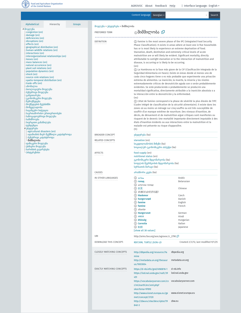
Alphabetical (32, 24)
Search (214, 15)
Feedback (161, 5)
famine (141, 202)
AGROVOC (137, 5)
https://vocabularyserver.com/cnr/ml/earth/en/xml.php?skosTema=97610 (151, 285)
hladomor (143, 195)
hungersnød (144, 199)
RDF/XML (138, 242)
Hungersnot (144, 213)
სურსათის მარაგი (143, 166)
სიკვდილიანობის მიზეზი (147, 143)
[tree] (54, 170)
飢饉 (140, 227)
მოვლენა (100, 26)
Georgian (158, 15)
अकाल (141, 216)
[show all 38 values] (144, 230)
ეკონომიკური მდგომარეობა (149, 159)
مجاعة (141, 177)
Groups (77, 24)
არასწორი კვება (143, 172)
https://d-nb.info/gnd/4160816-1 (150, 269)
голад (141, 181)
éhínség (142, 220)
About (148, 5)
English (213, 5)
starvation (139, 140)
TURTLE (148, 242)
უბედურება (113, 26)
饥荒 (140, 188)
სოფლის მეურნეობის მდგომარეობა (154, 163)
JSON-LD (157, 242)
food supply (140, 152)
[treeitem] (31, 29)
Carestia (142, 223)
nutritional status (143, 156)
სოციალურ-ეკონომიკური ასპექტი (152, 147)
